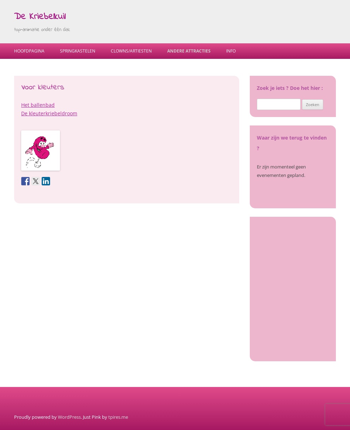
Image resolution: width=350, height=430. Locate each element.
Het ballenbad (38, 105)
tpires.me (118, 417)
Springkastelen (77, 51)
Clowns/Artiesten (131, 51)
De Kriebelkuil (40, 17)
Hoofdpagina (29, 51)
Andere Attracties (189, 51)
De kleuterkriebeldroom (49, 113)
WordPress (69, 417)
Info (231, 51)
